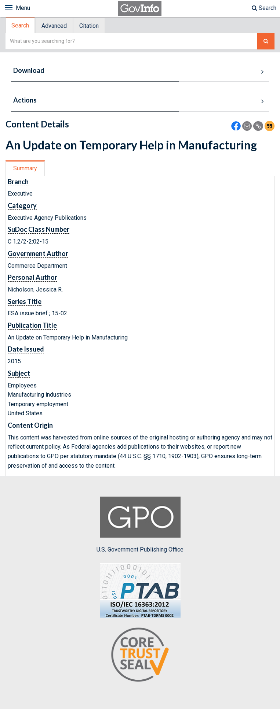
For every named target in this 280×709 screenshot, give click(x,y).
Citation (89, 25)
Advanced (54, 25)
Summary (25, 168)
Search (264, 7)
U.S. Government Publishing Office (140, 525)
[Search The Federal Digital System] (265, 41)
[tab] (21, 25)
